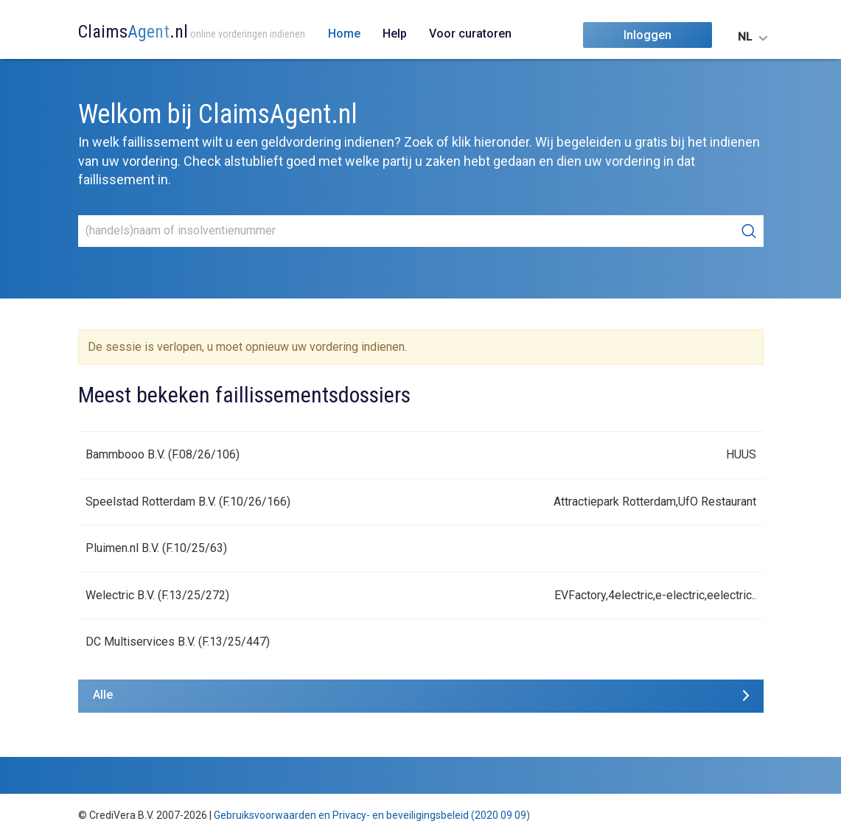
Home (344, 34)
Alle (103, 695)
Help (395, 34)
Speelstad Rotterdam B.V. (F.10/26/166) (188, 502)
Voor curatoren (470, 34)
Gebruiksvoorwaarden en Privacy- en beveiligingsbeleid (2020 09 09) (372, 815)
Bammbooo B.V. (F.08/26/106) (163, 454)
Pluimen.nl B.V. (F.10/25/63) (156, 548)
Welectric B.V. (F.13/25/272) (157, 595)
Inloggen (647, 35)
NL (745, 36)
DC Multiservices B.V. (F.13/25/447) (178, 642)
